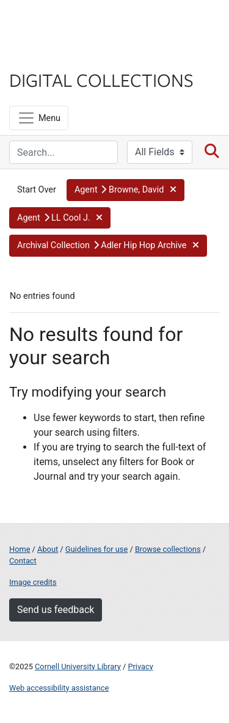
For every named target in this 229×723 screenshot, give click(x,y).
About (47, 549)
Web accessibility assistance (59, 687)
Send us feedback (55, 609)
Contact (23, 560)
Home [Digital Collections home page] (19, 549)
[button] (125, 190)
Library (45, 56)
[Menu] (38, 118)
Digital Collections (101, 79)
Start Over (36, 190)
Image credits (33, 582)
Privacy (140, 666)
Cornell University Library (78, 666)
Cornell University (70, 23)
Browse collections (168, 549)
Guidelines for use (96, 549)
